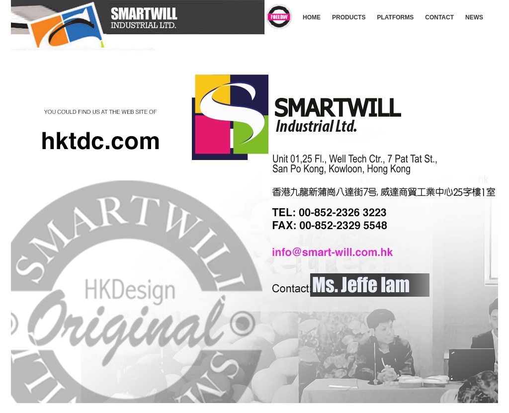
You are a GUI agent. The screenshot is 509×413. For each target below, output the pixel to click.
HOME (312, 17)
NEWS (474, 17)
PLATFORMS (395, 17)
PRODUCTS (348, 17)
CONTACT (439, 17)
